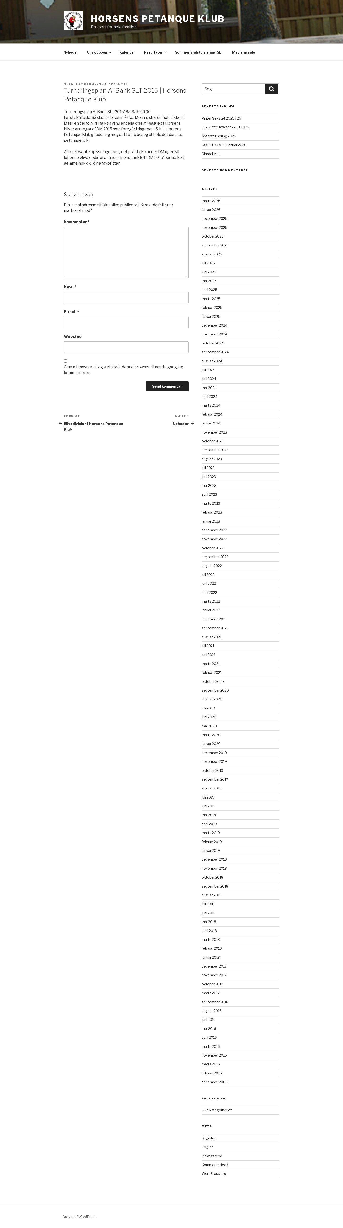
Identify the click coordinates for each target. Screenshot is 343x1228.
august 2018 (212, 895)
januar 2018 (211, 957)
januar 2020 (211, 744)
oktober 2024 (213, 343)
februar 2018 (212, 948)
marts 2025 (211, 299)
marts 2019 (211, 833)
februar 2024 (212, 414)
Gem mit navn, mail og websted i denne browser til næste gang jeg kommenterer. (123, 370)
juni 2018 (209, 913)
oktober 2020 (213, 681)
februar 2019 (212, 842)
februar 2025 (212, 307)
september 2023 (215, 450)
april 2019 (209, 824)
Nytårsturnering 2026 (219, 136)
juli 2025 (208, 263)
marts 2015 (211, 1064)
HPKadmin (118, 83)
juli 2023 (208, 468)
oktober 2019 (212, 771)
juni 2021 (208, 655)
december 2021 (214, 619)
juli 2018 (208, 904)
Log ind (207, 1147)
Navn (70, 287)
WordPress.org (214, 1174)
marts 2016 (211, 1046)
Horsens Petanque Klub (158, 19)
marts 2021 (211, 664)
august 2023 (212, 459)
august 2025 (212, 254)
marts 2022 (211, 601)
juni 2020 (209, 717)
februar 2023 (212, 512)
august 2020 (212, 699)
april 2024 (209, 396)
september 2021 (215, 628)
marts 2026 (211, 201)
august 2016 (212, 1011)
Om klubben (99, 52)
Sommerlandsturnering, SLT (199, 52)
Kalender (127, 52)
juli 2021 (208, 646)
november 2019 (214, 761)
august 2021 (211, 637)
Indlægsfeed (212, 1156)
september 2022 (215, 557)
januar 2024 (211, 423)
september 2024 (215, 352)
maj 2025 (209, 281)
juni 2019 (209, 806)
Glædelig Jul (211, 154)
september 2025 (215, 245)
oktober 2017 (212, 984)
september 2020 (215, 690)
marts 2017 (211, 993)
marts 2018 (211, 940)
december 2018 (214, 859)
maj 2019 (209, 815)
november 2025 (214, 227)
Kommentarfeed (215, 1165)
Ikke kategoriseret (217, 1110)
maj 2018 (209, 922)
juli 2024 (208, 370)
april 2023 (209, 494)
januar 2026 (211, 210)
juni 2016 (209, 1020)
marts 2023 (211, 503)
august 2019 (212, 788)
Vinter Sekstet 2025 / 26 (221, 118)
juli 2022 (208, 575)
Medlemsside (243, 52)
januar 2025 (211, 316)
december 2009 (215, 1082)
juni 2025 (209, 272)
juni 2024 (209, 379)
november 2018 (214, 868)
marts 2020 (211, 735)
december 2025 (214, 218)
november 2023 (214, 432)
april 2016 (209, 1037)
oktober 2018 (212, 877)
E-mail (71, 311)
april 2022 (209, 592)
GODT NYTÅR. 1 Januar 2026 (224, 145)
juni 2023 (209, 477)
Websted (73, 336)
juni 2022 (209, 583)
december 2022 (214, 530)
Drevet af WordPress (79, 1217)
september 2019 (215, 779)
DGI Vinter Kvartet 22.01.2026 (225, 127)
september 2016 (215, 1002)
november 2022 (214, 539)
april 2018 (209, 931)
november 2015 (214, 1055)
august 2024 (212, 361)
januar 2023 (211, 521)
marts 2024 (211, 405)
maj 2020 (209, 726)
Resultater (155, 52)
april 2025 (209, 290)
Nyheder (70, 52)
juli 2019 (208, 797)
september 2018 (215, 886)
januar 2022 (211, 610)
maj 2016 (209, 1029)
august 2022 (212, 566)
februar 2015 (212, 1073)
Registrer (209, 1138)
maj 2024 (209, 388)
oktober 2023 (212, 441)
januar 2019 (211, 851)
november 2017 (214, 975)
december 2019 (214, 753)
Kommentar (77, 222)
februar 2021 (212, 672)
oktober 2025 (213, 236)
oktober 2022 (212, 548)
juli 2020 (208, 708)
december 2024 (214, 325)
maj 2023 (209, 486)
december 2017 (214, 966)
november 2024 (214, 334)
